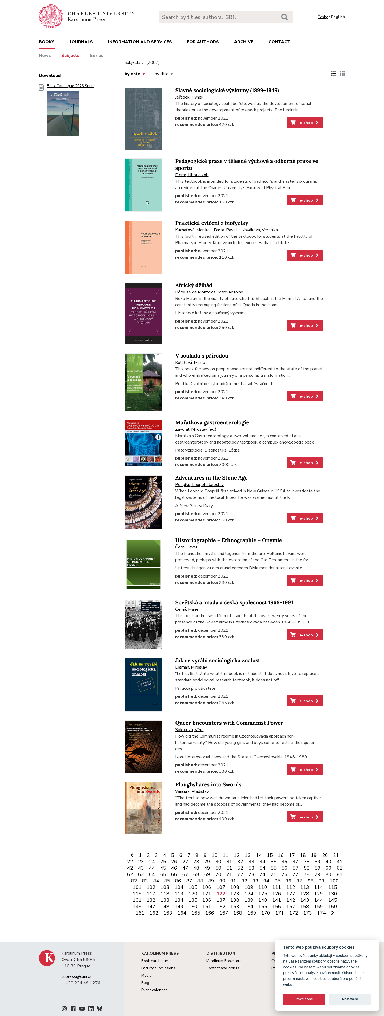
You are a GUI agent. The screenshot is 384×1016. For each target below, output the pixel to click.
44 (152, 868)
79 (318, 874)
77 (295, 874)
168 (237, 913)
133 (165, 900)
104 (179, 887)
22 (130, 861)
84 (156, 881)
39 (318, 861)
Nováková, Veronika (259, 230)
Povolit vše (304, 999)
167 (223, 913)
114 (318, 887)
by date (135, 74)
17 (292, 855)
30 (218, 861)
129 (318, 894)
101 (137, 887)
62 (130, 874)
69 (207, 874)
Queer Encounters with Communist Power (229, 723)
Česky (323, 16)
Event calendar (154, 990)
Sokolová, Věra (189, 730)
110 (262, 887)
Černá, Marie (186, 609)
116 (137, 894)
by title (164, 74)
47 (185, 868)
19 (314, 855)
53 (251, 868)
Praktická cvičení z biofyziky (211, 223)
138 (234, 900)
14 (259, 855)
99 (322, 881)
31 (229, 861)
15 (270, 855)
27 (185, 861)
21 (336, 855)
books (47, 42)
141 (276, 900)
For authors (203, 42)
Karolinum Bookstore (224, 960)
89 (211, 881)
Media (146, 975)
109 (249, 887)
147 (151, 906)
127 (290, 894)
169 (251, 913)
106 (206, 887)
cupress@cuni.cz (77, 976)
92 (244, 881)
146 (137, 906)
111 (276, 887)
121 (206, 894)
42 (130, 868)
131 (137, 900)
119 (179, 894)
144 (318, 900)
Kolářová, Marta (190, 363)
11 (226, 855)
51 (229, 868)
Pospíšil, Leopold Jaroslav (199, 485)
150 (193, 906)
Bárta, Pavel (225, 230)
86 (178, 881)
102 (151, 887)
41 (340, 861)
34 (262, 861)
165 (195, 913)
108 (234, 887)
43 (141, 868)
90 (222, 881)
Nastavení (350, 999)
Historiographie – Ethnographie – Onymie (228, 540)
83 (145, 881)
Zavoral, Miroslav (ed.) (196, 429)
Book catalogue (154, 960)
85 (167, 881)
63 (141, 874)
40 (328, 861)
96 (288, 881)
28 (196, 861)
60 (328, 868)
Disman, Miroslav (191, 667)
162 (154, 913)
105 (193, 887)
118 (165, 894)
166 (209, 913)
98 (311, 881)
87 (189, 881)
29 (207, 861)
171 (279, 913)
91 (233, 881)
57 (295, 868)
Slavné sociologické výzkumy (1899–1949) (227, 90)
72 (240, 874)
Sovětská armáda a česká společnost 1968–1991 (234, 602)
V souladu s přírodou (201, 355)
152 (221, 906)
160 (332, 906)
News (45, 55)
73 (251, 874)
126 (276, 894)
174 (321, 913)
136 (206, 900)
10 (215, 855)
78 (307, 874)
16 (281, 855)
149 (179, 906)
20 (325, 855)
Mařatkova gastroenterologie (212, 422)
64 (152, 874)
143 (304, 900)
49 (207, 868)
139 (249, 900)
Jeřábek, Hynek (189, 97)
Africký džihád (193, 285)
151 (206, 906)
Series (96, 55)
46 (174, 868)
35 (274, 861)
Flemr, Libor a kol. (191, 175)
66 (174, 874)
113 (304, 887)
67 (185, 874)
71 (229, 874)
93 (255, 881)
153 (234, 906)
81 (340, 874)
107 (221, 887)
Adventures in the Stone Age (211, 477)
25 (163, 861)
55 (274, 868)
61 (340, 868)
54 (262, 868)
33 (251, 861)
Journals (81, 42)
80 (328, 874)
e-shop (304, 122)
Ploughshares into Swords (208, 784)
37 (295, 861)
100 (334, 881)
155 (262, 906)
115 (332, 887)
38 (307, 861)
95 (278, 881)
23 (141, 861)
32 (240, 861)
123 (234, 894)
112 (290, 887)
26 (174, 861)
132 (151, 900)
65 (163, 874)
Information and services (140, 42)
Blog (145, 982)
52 (240, 868)
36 (284, 861)
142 (290, 900)
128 (304, 894)
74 (262, 874)
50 (218, 868)
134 (179, 900)
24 (152, 861)
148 (165, 906)
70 (218, 874)
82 (134, 881)
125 (262, 894)
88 (200, 881)
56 (284, 868)
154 (249, 906)
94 (266, 881)
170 (265, 913)
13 (248, 855)
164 (182, 913)
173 (307, 913)
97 (299, 881)
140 (262, 900)
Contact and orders (222, 968)
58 (307, 868)
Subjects (70, 55)
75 (274, 874)
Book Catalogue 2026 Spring (71, 111)
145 (332, 900)
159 (318, 906)
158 (304, 906)
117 (151, 894)
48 (196, 868)
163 (167, 913)
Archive (243, 42)
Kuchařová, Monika (192, 230)
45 (163, 868)
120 (193, 894)
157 (290, 906)
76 (284, 874)
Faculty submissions (158, 968)
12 (237, 855)
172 (293, 913)
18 (303, 855)
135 (193, 900)
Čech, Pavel (186, 547)
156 (276, 906)
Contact (279, 42)
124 (249, 894)
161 (140, 913)
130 (332, 894)
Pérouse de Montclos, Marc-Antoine (209, 292)
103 (165, 887)
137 (221, 900)
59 (318, 868)
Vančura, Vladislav (192, 791)
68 (196, 874)
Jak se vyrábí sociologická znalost (217, 660)
